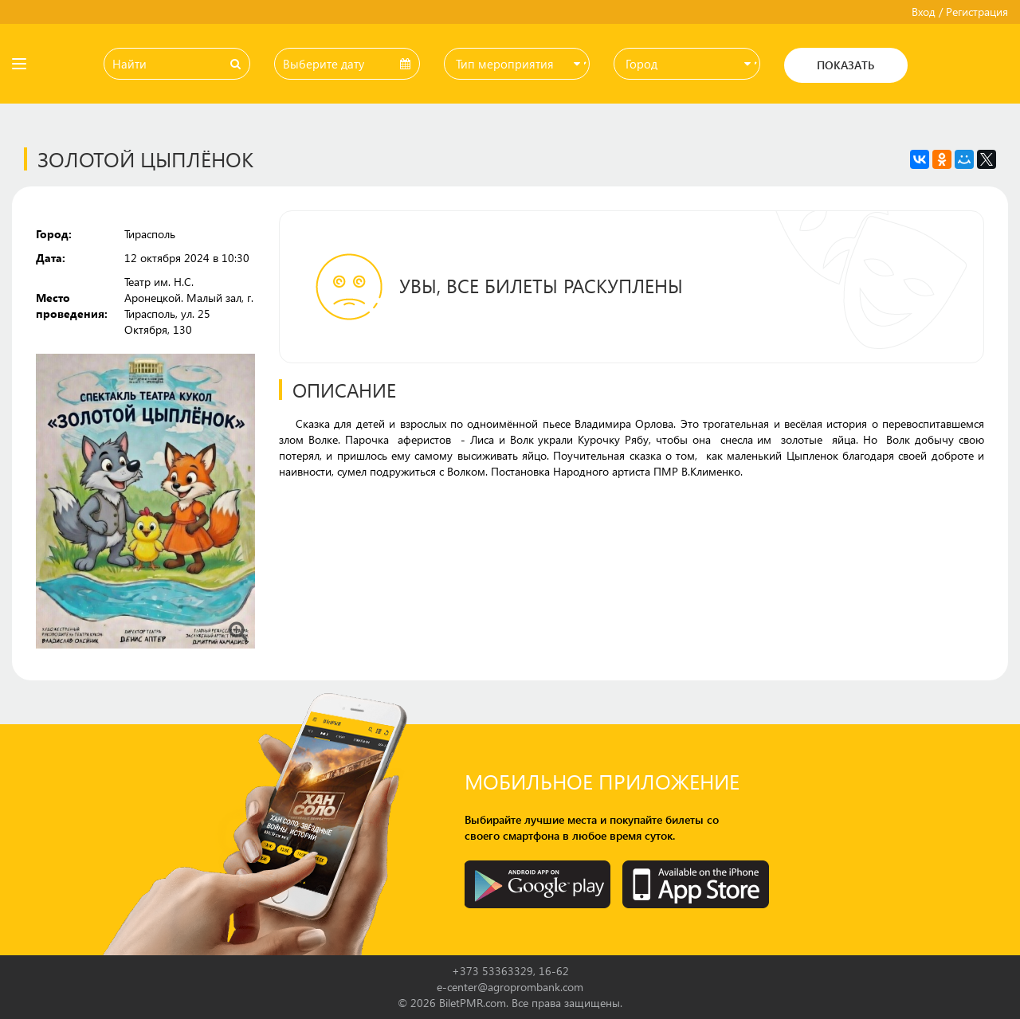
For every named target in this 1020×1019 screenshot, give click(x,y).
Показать (845, 65)
